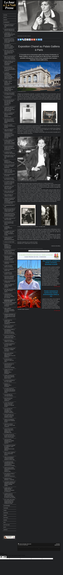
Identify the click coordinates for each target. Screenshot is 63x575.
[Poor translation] (4, 557)
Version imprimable (22, 543)
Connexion (58, 543)
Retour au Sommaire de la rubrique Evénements (38, 250)
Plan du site (29, 543)
